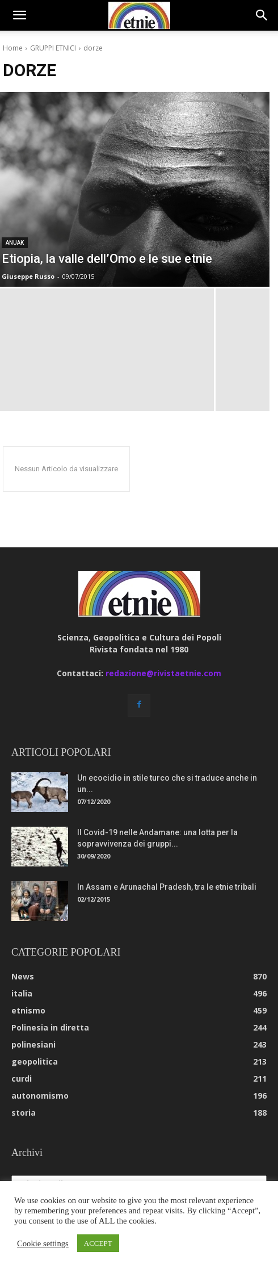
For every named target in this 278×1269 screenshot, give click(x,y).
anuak (15, 243)
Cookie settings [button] (43, 1243)
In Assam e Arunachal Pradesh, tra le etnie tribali (166, 886)
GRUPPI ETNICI (53, 48)
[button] (19, 15)
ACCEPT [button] (98, 1243)
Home (13, 48)
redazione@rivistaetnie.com (163, 673)
